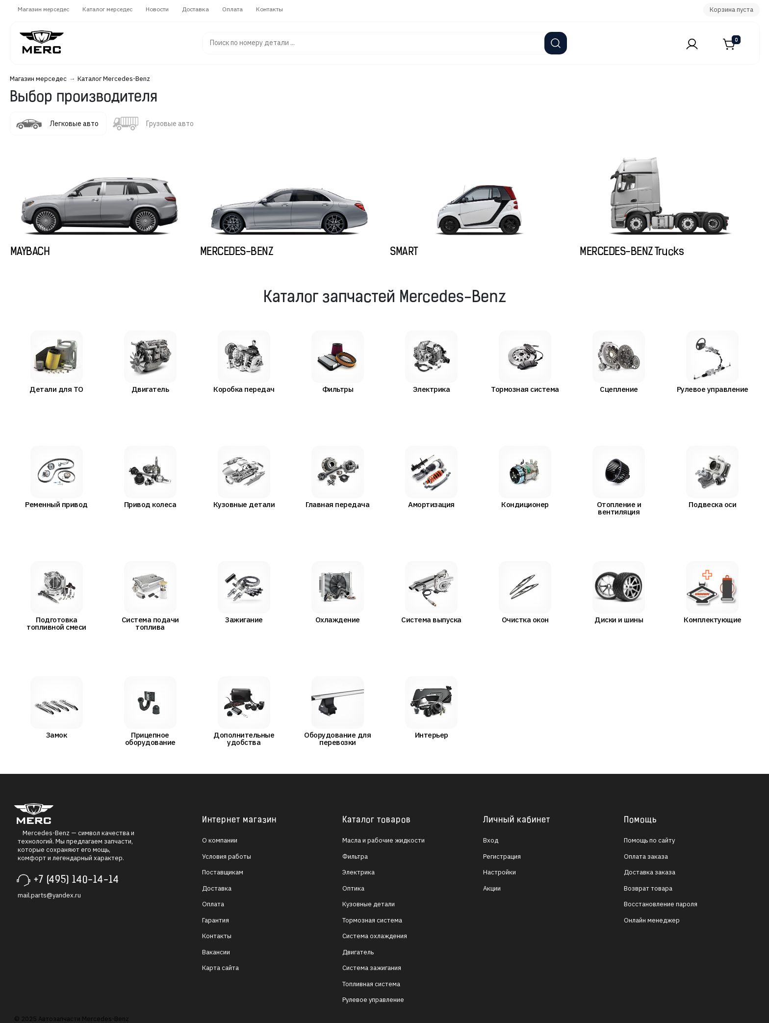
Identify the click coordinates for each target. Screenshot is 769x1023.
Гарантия (215, 920)
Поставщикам (222, 872)
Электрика (358, 872)
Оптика (353, 888)
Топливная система (371, 984)
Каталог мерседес (107, 9)
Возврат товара (648, 888)
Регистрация (502, 856)
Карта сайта (220, 968)
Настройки (499, 872)
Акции (492, 888)
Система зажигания (371, 968)
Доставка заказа (649, 872)
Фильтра (355, 856)
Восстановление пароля (660, 904)
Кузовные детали (368, 904)
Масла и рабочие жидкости (383, 840)
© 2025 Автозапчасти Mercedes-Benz (71, 1019)
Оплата (232, 9)
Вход (490, 840)
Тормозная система (372, 920)
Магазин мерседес (43, 9)
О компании (219, 840)
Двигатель (358, 952)
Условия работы (226, 856)
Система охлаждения (374, 936)
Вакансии (216, 952)
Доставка (195, 9)
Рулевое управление (373, 1000)
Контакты (269, 9)
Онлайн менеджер (652, 920)
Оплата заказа (646, 856)
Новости (157, 9)
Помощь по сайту (649, 840)
